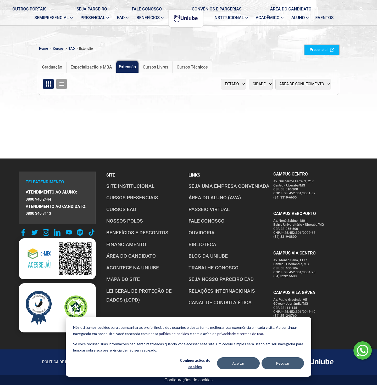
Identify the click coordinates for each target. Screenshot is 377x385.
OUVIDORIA (201, 233)
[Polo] (261, 84)
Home (43, 48)
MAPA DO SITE (123, 279)
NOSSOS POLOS (124, 221)
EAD (72, 48)
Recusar (282, 363)
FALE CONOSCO (206, 221)
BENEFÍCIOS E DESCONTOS (137, 233)
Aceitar (238, 363)
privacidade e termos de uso (240, 333)
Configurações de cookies (195, 363)
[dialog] (188, 347)
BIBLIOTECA (202, 244)
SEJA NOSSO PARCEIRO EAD (221, 279)
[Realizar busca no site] (342, 5)
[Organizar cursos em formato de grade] (48, 84)
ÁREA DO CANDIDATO (131, 256)
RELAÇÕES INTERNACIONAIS (221, 291)
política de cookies (174, 333)
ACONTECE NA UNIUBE (132, 268)
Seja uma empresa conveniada (228, 186)
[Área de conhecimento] (303, 84)
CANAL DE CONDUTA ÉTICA (220, 302)
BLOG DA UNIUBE (208, 256)
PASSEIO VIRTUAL (209, 209)
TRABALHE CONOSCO (213, 268)
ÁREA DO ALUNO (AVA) (214, 198)
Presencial (322, 50)
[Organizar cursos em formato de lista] (61, 84)
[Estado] (233, 84)
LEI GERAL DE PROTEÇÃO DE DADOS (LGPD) (138, 295)
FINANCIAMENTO (126, 244)
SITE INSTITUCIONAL (130, 186)
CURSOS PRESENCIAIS (132, 198)
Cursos (58, 48)
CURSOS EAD (121, 209)
